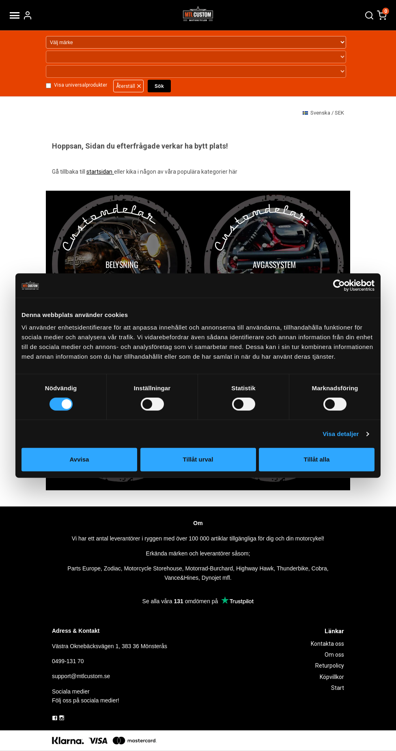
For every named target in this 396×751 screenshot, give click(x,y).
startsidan (100, 171)
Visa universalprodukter (80, 85)
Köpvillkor (332, 677)
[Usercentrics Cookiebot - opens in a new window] (338, 285)
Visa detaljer (341, 433)
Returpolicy (329, 665)
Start (337, 688)
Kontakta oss (327, 643)
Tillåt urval (198, 459)
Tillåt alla (317, 459)
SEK (323, 113)
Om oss (334, 654)
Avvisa (79, 459)
